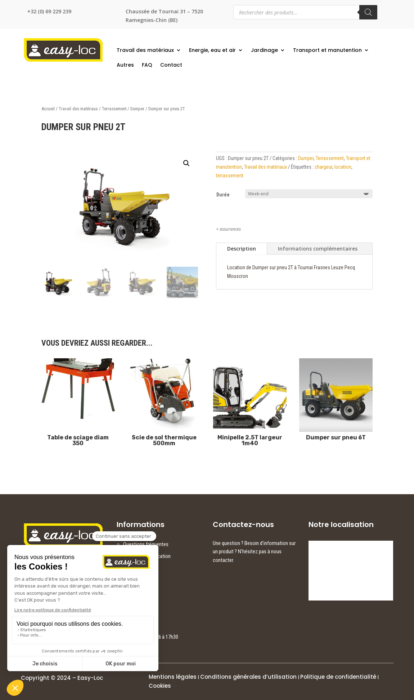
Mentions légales (173, 677)
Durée (223, 195)
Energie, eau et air (212, 50)
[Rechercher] (368, 12)
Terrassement (114, 108)
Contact (171, 64)
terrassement (229, 175)
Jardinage (264, 50)
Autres (125, 64)
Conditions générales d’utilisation (248, 677)
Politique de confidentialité (338, 677)
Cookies (160, 686)
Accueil (48, 108)
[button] (186, 163)
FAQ (147, 64)
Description (241, 248)
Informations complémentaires (317, 248)
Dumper (137, 108)
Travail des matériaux (145, 50)
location (342, 167)
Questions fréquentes (145, 544)
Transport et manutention (327, 50)
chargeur (323, 167)
